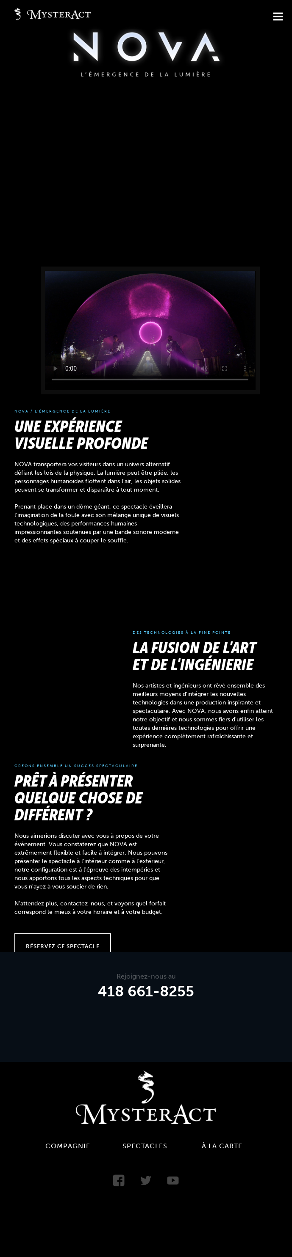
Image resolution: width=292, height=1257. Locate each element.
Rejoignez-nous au (146, 976)
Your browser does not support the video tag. (150, 330)
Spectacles (144, 1146)
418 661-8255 (146, 991)
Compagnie (67, 1146)
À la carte (222, 1146)
